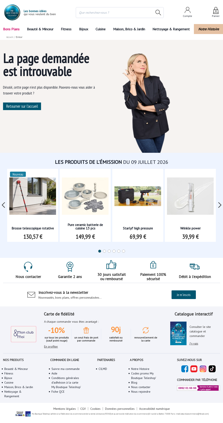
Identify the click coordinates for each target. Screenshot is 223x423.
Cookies (95, 409)
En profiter (51, 346)
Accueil (9, 37)
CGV (83, 409)
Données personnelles (120, 409)
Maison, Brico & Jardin (129, 29)
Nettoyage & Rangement (171, 29)
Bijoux (83, 29)
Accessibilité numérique (154, 409)
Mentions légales (64, 409)
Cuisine (101, 29)
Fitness (66, 29)
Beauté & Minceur (40, 29)
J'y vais (194, 343)
